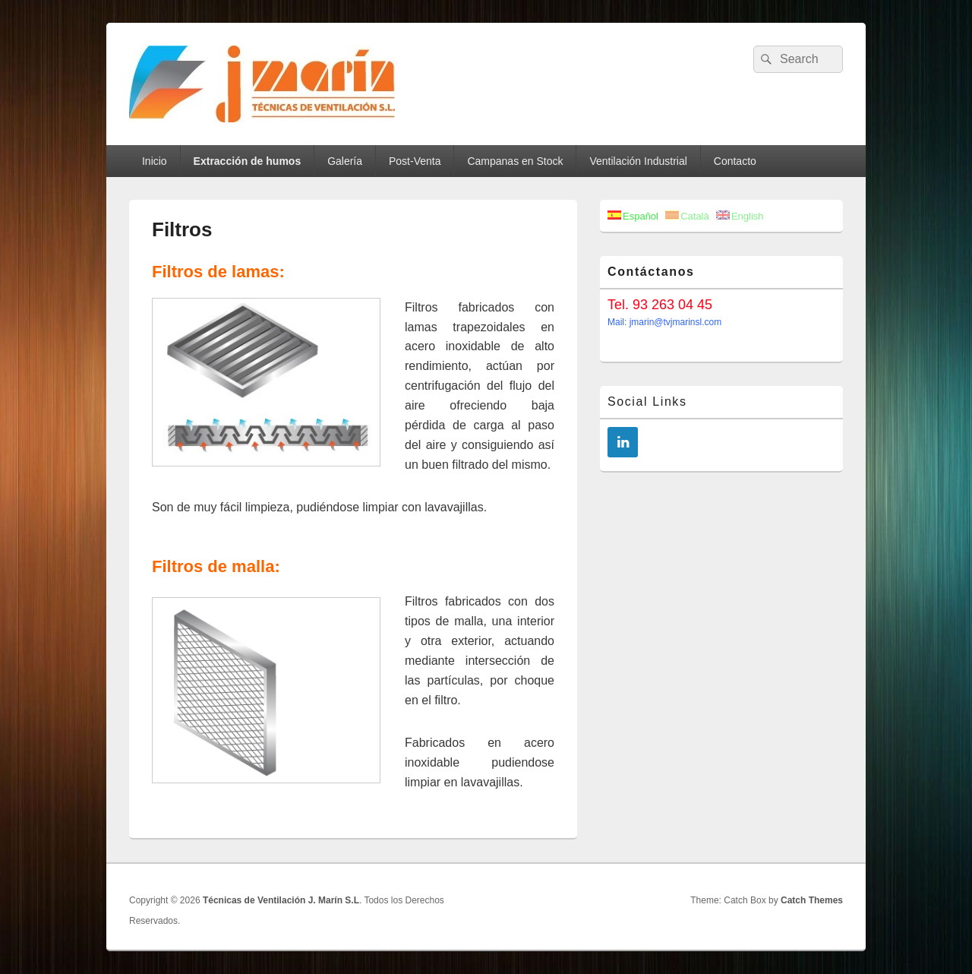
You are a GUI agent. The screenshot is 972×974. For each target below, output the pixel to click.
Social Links (647, 401)
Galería (344, 161)
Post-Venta (415, 161)
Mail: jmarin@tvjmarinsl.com (664, 322)
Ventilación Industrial (637, 161)
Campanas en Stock (515, 161)
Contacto (735, 161)
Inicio (154, 161)
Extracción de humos (247, 161)
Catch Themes (812, 900)
